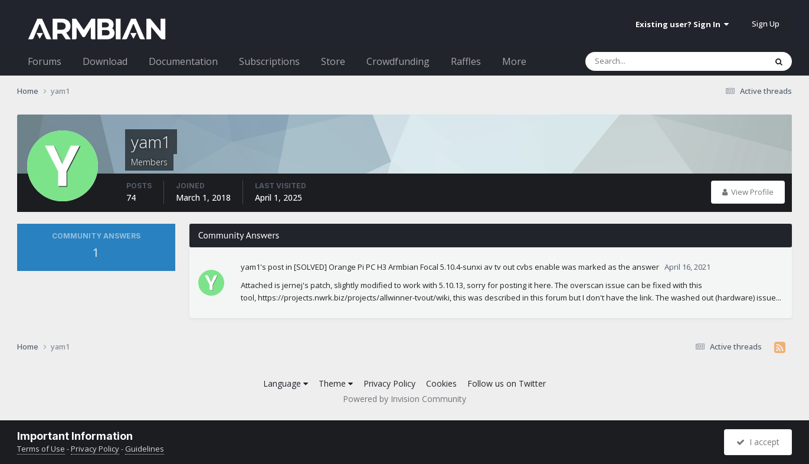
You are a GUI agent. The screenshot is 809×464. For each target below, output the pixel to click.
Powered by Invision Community (404, 398)
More (514, 61)
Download (105, 61)
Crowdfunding (398, 61)
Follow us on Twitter (506, 383)
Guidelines (144, 448)
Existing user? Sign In (682, 24)
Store (333, 61)
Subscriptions (269, 61)
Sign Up (765, 23)
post (276, 267)
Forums (44, 61)
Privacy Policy (389, 383)
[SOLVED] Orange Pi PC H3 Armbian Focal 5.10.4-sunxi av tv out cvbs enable (427, 267)
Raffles (466, 61)
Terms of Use (41, 448)
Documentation (183, 61)
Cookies (441, 383)
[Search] (645, 61)
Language (285, 383)
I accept (757, 441)
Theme (336, 383)
